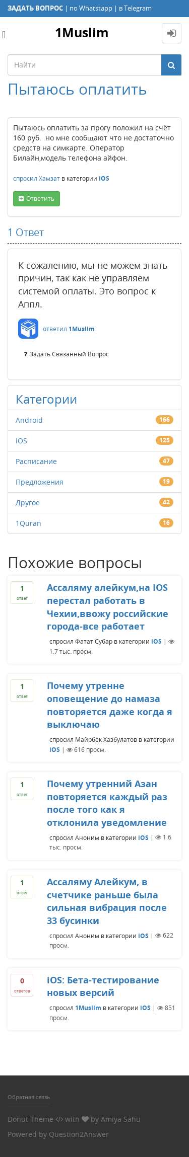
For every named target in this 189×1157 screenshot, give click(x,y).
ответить (40, 198)
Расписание (36, 461)
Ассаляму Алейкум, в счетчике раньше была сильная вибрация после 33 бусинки (107, 901)
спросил (25, 178)
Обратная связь (29, 1097)
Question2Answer (79, 1134)
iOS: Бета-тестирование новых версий (103, 986)
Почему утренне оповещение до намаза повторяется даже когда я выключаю (109, 704)
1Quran (28, 523)
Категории (46, 399)
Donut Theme (30, 1119)
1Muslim (82, 32)
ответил (55, 329)
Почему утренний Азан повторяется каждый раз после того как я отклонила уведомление (107, 803)
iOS (104, 178)
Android (29, 420)
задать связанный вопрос (69, 354)
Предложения (40, 482)
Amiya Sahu (121, 1119)
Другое (28, 502)
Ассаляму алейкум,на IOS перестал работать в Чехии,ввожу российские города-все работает (107, 606)
